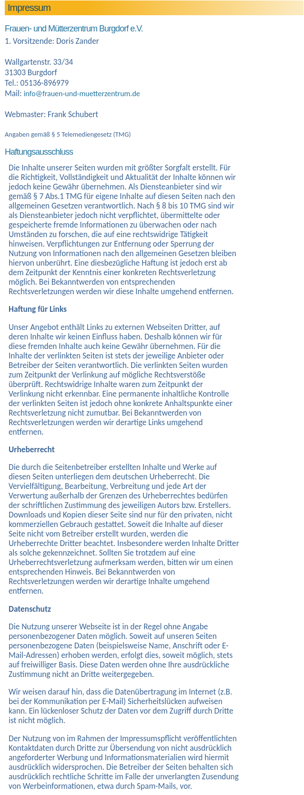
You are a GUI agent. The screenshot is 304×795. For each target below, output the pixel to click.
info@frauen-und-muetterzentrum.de (82, 93)
